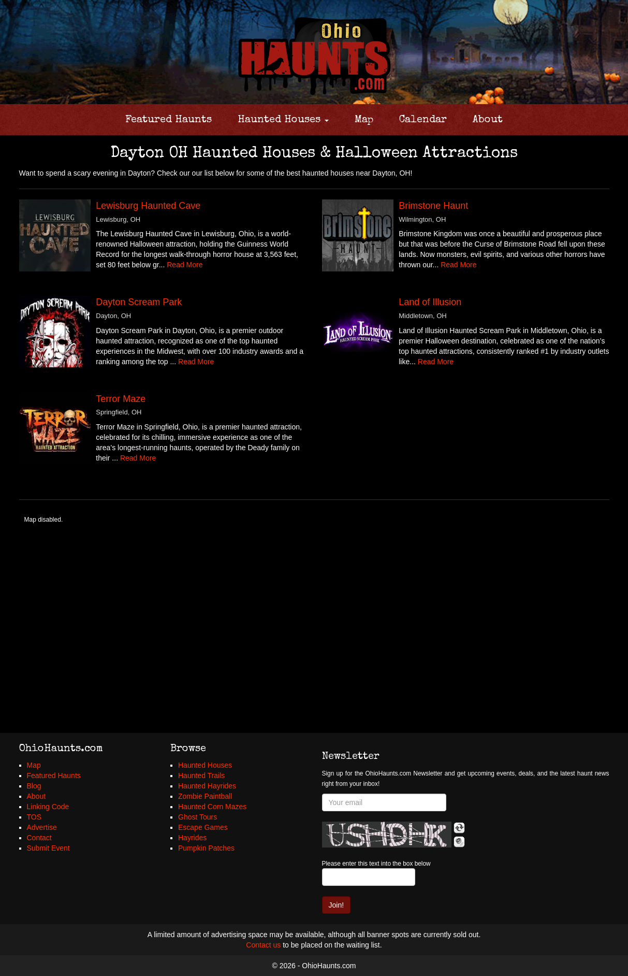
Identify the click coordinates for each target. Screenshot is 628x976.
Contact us (263, 945)
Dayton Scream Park (139, 302)
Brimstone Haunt (433, 205)
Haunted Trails (201, 775)
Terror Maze (120, 399)
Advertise (42, 827)
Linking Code (48, 806)
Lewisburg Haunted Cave (148, 205)
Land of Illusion (430, 302)
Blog (34, 786)
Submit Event (48, 848)
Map (364, 120)
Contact (39, 838)
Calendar (423, 120)
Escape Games (203, 827)
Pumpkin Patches (206, 848)
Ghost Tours (197, 817)
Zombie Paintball (205, 796)
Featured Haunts (168, 120)
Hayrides (192, 838)
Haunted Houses (283, 120)
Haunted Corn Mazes (212, 806)
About (488, 120)
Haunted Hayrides (207, 786)
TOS (34, 817)
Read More (184, 265)
